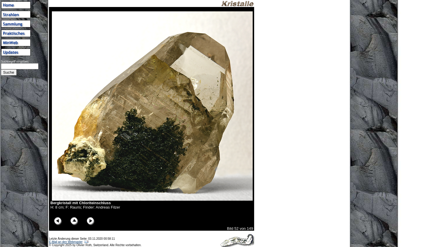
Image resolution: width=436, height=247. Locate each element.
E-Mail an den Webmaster (65, 242)
